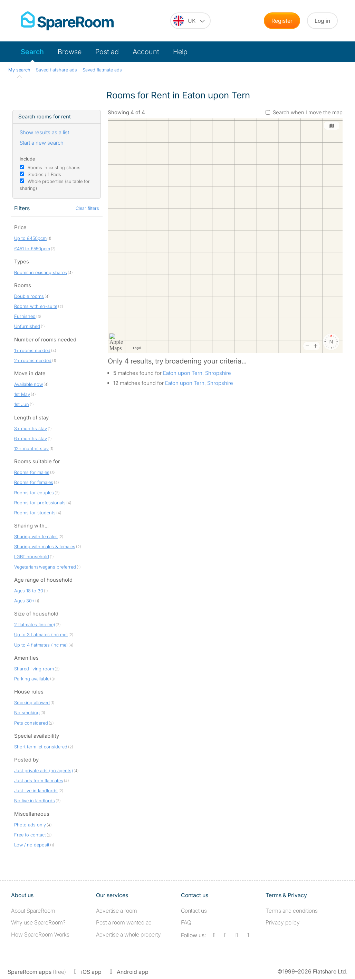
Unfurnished (27, 326)
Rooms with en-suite (35, 306)
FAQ (186, 922)
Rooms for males (31, 472)
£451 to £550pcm (32, 248)
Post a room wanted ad (124, 922)
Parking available (31, 678)
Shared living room (34, 668)
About (33, 910)
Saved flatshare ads (56, 69)
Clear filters (87, 208)
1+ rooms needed (32, 350)
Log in (322, 20)
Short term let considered (40, 746)
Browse (69, 52)
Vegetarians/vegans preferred (45, 567)
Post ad (107, 52)
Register (281, 20)
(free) (37, 971)
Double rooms (29, 296)
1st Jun (21, 404)
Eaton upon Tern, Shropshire (197, 373)
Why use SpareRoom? (38, 922)
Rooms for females (33, 482)
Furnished (25, 316)
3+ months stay (30, 428)
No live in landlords (34, 800)
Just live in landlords (36, 790)
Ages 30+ (24, 600)
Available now (28, 384)
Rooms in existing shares (54, 167)
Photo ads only (30, 824)
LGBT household (31, 556)
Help (180, 52)
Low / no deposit (31, 844)
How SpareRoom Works (40, 934)
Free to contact (30, 834)
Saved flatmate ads (102, 69)
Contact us (194, 910)
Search (32, 52)
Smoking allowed (32, 702)
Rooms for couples (34, 492)
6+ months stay (30, 438)
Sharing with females (36, 536)
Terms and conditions (292, 910)
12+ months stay (31, 448)
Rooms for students (35, 512)
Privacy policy (283, 922)
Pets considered (31, 723)
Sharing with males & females (44, 546)
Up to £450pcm (30, 238)
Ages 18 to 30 (28, 590)
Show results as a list (44, 132)
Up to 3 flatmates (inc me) (41, 634)
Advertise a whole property (128, 934)
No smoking (27, 712)
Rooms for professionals (40, 502)
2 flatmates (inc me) (34, 624)
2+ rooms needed (32, 360)
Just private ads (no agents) (43, 770)
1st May (22, 394)
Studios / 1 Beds (44, 174)
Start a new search (42, 142)
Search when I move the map (308, 112)
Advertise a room (116, 910)
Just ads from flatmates (38, 780)
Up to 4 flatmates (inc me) (41, 645)
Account (146, 52)
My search (19, 69)
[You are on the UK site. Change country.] (190, 20)
